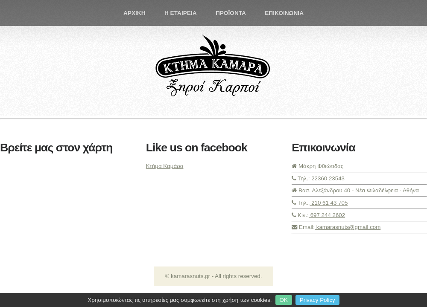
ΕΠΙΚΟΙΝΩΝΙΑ (284, 13)
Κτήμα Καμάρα (165, 166)
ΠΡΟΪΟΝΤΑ (231, 13)
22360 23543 (327, 178)
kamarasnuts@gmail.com (347, 227)
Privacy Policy (317, 300)
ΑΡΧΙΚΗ (134, 13)
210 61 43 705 (329, 203)
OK (284, 300)
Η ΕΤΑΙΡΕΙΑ (180, 13)
